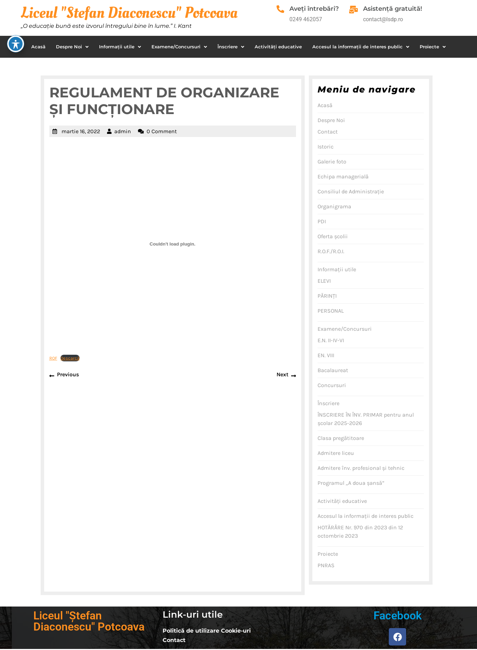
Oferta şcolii (333, 236)
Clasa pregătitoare (341, 438)
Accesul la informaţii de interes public (360, 46)
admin (122, 131)
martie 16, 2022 (80, 131)
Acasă (38, 46)
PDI (322, 221)
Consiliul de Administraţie (351, 191)
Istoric (326, 146)
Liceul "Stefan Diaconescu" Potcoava (129, 13)
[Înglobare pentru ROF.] (172, 244)
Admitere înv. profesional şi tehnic (361, 468)
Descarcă (70, 358)
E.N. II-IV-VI (331, 340)
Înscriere (230, 46)
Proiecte (433, 46)
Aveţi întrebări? (317, 9)
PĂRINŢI (327, 295)
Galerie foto (332, 161)
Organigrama (334, 206)
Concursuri (332, 385)
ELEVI (324, 281)
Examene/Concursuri (179, 46)
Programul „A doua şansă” (351, 483)
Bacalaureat (333, 370)
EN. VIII (326, 355)
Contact (328, 131)
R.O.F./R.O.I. (331, 251)
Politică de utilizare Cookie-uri (207, 630)
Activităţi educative (278, 46)
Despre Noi (72, 46)
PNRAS (326, 565)
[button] (72, 46)
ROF (53, 358)
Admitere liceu (336, 453)
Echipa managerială (343, 176)
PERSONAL (331, 310)
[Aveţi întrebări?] (282, 10)
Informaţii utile (120, 46)
